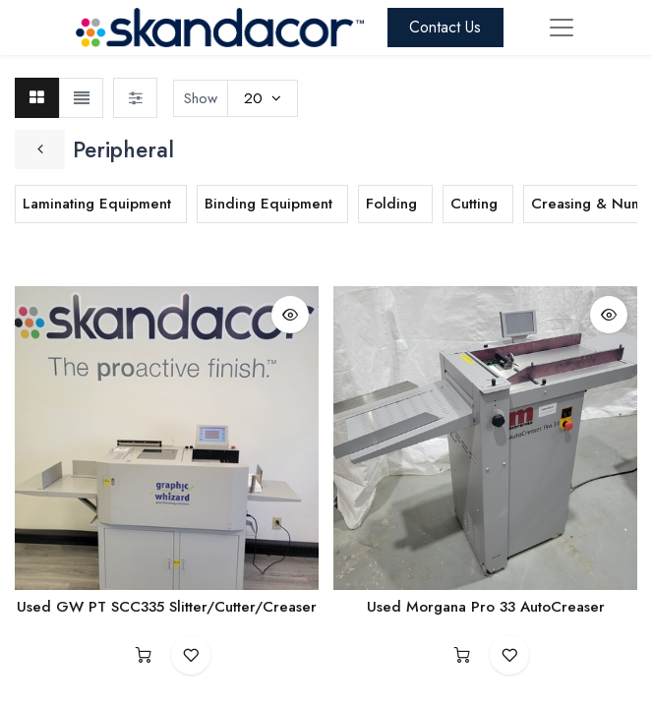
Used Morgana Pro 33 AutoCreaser (486, 607)
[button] (290, 314)
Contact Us (445, 27)
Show (200, 98)
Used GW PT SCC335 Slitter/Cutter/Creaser (167, 607)
